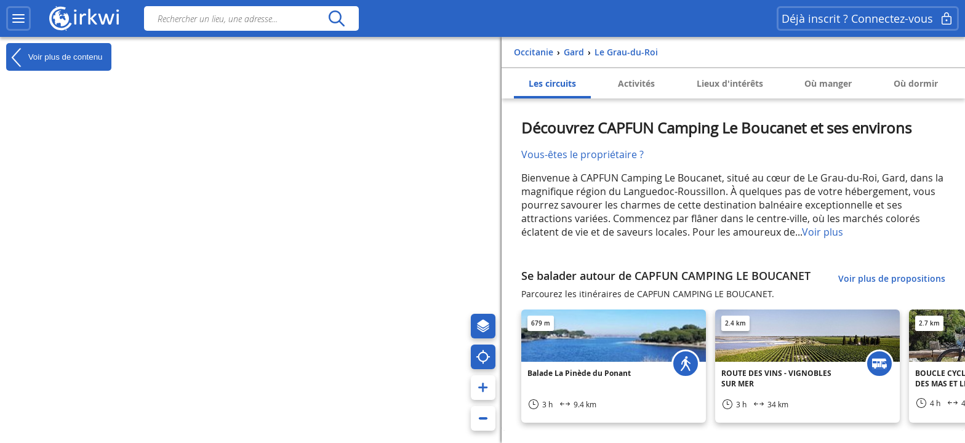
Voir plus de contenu (54, 57)
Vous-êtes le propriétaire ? (582, 154)
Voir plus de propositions (891, 278)
